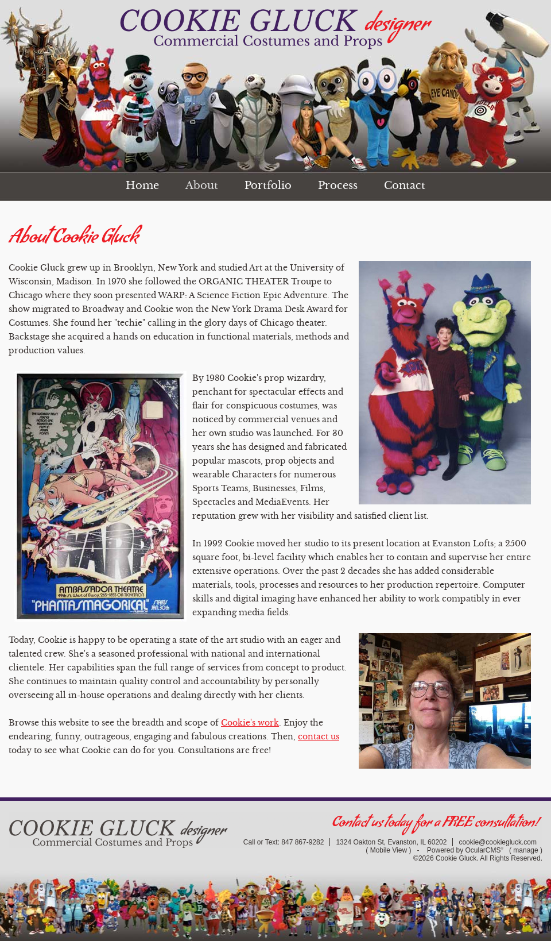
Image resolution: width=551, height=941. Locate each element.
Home (142, 185)
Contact (404, 185)
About (201, 185)
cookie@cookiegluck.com (498, 842)
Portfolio (268, 185)
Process (338, 185)
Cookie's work (250, 723)
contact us (318, 736)
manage (525, 850)
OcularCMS (484, 850)
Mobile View (388, 850)
